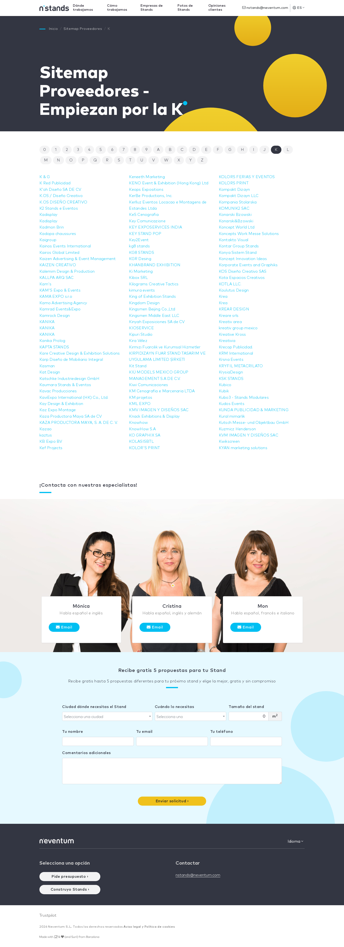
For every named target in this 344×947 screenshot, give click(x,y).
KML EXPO (140, 404)
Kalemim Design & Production (68, 271)
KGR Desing (140, 259)
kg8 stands (139, 246)
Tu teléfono (221, 732)
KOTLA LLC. (230, 284)
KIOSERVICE (142, 328)
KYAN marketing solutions (244, 448)
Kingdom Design (145, 303)
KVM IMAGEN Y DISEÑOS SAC (249, 435)
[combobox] (107, 716)
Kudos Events (232, 404)
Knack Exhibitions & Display (155, 416)
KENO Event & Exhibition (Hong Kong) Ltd (170, 183)
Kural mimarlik (232, 416)
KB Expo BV (51, 441)
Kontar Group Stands (239, 246)
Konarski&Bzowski (237, 221)
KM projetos (141, 397)
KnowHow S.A (143, 429)
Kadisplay (48, 215)
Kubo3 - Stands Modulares (245, 397)
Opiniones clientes (217, 7)
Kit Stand (138, 366)
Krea (223, 296)
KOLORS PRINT (234, 183)
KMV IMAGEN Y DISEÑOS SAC (159, 410)
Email (64, 627)
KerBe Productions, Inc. (151, 196)
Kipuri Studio (141, 334)
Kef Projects (51, 448)
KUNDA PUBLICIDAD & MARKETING (255, 410)
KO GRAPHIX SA (145, 435)
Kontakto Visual (234, 240)
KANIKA (47, 322)
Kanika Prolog (52, 341)
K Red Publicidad (55, 183)
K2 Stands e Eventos (59, 208)
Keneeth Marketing (147, 177)
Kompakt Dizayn (235, 190)
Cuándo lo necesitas (174, 707)
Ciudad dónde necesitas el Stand (94, 707)
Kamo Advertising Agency (64, 303)
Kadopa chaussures (58, 234)
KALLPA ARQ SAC (57, 278)
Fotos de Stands (187, 7)
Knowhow (138, 423)
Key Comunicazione (148, 221)
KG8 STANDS (142, 253)
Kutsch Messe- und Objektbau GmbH (255, 423)
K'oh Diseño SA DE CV (61, 190)
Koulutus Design (234, 290)
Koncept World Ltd (237, 227)
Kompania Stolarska (238, 202)
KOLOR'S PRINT (145, 448)
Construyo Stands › (70, 889)
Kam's (45, 284)
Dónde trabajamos (88, 7)
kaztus (46, 435)
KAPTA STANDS (54, 347)
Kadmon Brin (52, 227)
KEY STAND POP (145, 234)
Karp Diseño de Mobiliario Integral (72, 360)
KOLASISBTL (142, 441)
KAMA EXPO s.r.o (56, 296)
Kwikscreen (230, 441)
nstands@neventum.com (265, 8)
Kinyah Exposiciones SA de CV (158, 322)
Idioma (295, 841)
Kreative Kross (233, 334)
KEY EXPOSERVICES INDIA (156, 227)
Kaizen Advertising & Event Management (79, 259)
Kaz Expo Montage (58, 410)
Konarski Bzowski (236, 215)
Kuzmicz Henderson (238, 429)
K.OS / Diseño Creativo (61, 196)
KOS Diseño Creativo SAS (244, 271)
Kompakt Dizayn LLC (239, 196)
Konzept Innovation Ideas (244, 259)
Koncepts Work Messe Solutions (250, 234)
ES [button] (298, 8)
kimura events (142, 290)
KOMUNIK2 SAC (234, 208)
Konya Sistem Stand (238, 253)
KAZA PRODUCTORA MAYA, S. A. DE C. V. (80, 423)
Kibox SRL (139, 278)
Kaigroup (48, 240)
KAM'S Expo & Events (60, 290)
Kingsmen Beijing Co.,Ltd (153, 309)
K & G (44, 177)
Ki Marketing (141, 271)
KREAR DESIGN (234, 309)
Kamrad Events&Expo (60, 309)
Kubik (224, 391)
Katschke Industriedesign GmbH (70, 379)
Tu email (144, 732)
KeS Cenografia (144, 215)
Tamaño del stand (246, 707)
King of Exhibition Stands (153, 296)
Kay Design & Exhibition (62, 404)
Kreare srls (229, 316)
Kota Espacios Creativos (243, 278)
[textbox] (106, 717)
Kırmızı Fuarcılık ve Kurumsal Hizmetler (166, 347)
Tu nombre (72, 732)
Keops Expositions (147, 190)
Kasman (47, 366)
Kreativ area (231, 322)
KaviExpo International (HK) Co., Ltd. (75, 397)
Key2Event (139, 240)
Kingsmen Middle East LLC (155, 316)
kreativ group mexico (239, 328)
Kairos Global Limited (60, 253)
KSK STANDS (231, 379)
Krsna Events (231, 360)
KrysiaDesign (231, 372)
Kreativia (227, 341)
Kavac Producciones (58, 391)
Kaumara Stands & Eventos (66, 385)
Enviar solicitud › (172, 801)
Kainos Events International (66, 246)
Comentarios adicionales (86, 753)
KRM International (236, 353)
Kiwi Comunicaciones (149, 385)
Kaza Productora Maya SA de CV (71, 416)
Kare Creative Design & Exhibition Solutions (81, 353)
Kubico (225, 385)
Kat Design (50, 372)
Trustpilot (47, 915)
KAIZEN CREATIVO (58, 265)
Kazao (45, 429)
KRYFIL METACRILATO (241, 366)
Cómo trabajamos (121, 7)
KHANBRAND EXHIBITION (155, 265)
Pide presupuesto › (69, 876)
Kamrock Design (55, 316)
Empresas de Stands (155, 7)
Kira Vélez (138, 341)
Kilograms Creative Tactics (155, 284)
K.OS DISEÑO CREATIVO (64, 202)
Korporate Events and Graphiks (249, 265)
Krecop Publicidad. (236, 347)
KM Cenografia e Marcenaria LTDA (163, 391)
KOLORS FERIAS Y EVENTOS (248, 177)
